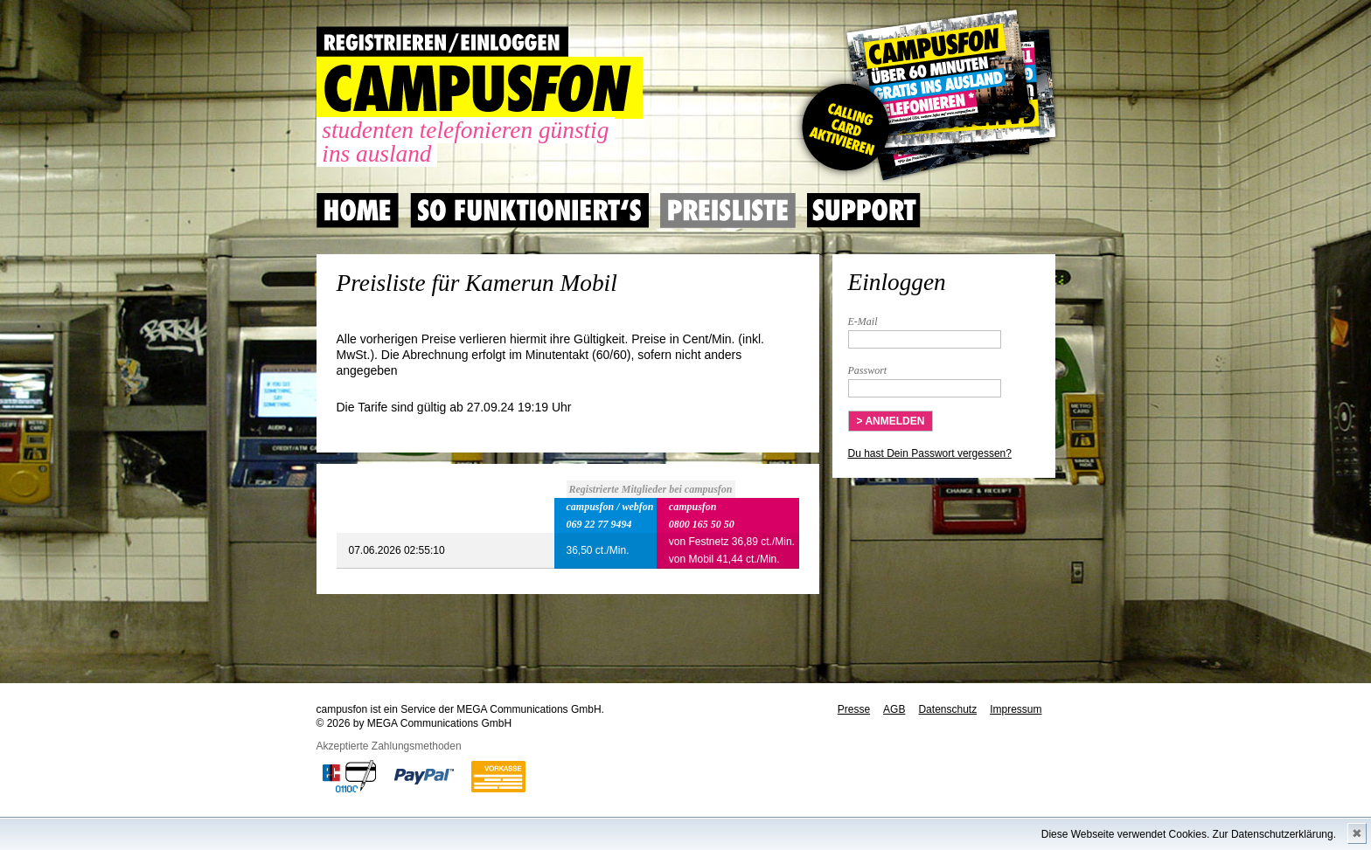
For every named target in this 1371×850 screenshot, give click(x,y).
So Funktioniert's (529, 210)
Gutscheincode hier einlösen (925, 96)
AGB (894, 709)
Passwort (867, 370)
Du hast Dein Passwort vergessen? (930, 453)
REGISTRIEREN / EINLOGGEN (442, 41)
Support (864, 210)
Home (358, 210)
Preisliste (728, 210)
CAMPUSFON (480, 88)
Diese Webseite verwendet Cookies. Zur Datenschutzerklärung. (1188, 834)
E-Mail (863, 321)
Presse (854, 709)
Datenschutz (947, 709)
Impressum (1015, 709)
